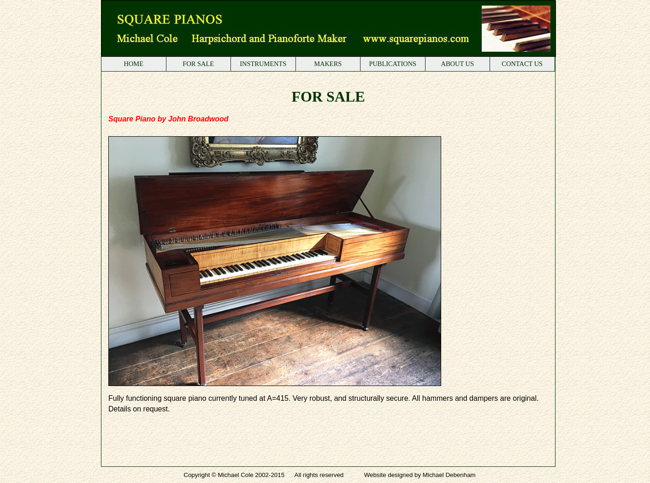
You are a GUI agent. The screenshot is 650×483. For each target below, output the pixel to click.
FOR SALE (198, 63)
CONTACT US (522, 63)
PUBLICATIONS (392, 63)
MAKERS (328, 63)
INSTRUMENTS (263, 63)
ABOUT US (457, 63)
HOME (133, 63)
